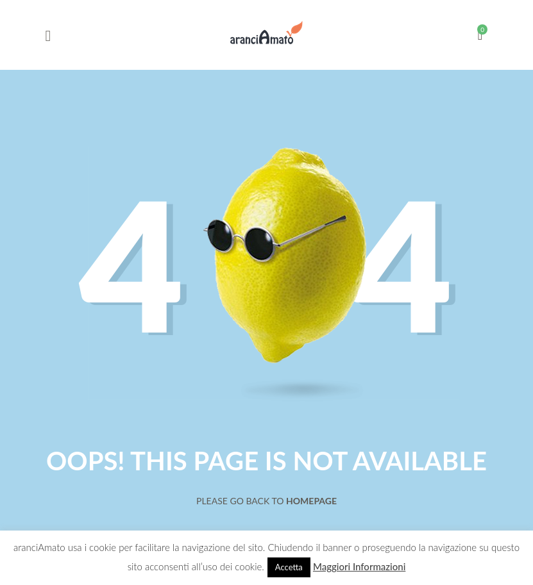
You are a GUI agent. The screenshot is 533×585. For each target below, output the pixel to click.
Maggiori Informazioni (359, 566)
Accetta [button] (289, 567)
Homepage (311, 500)
